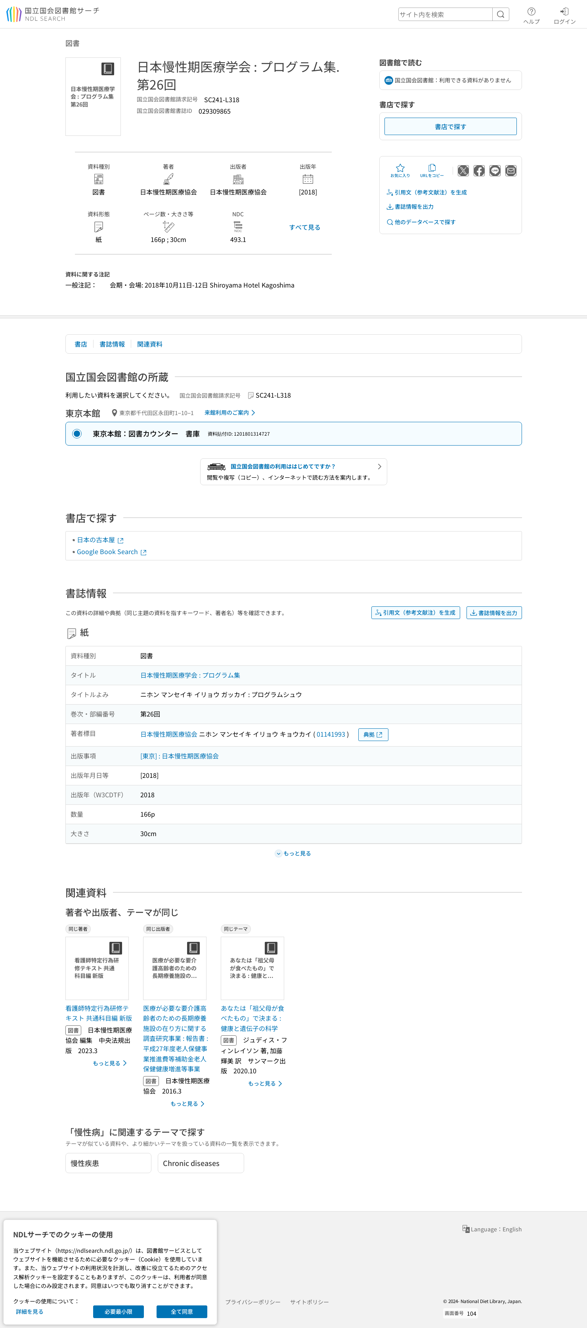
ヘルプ (531, 14)
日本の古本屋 (100, 539)
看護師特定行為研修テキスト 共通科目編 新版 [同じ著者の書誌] (98, 1013)
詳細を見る (30, 1311)
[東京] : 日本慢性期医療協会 (179, 755)
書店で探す (451, 126)
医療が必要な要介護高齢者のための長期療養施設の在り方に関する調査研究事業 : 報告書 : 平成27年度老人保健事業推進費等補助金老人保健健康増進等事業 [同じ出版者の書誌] (175, 1038)
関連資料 (150, 344)
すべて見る (305, 227)
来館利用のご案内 (231, 412)
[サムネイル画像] (98, 968)
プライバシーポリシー (253, 1302)
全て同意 (182, 1311)
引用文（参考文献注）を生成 (426, 192)
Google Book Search (112, 551)
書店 (81, 344)
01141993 (331, 734)
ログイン (565, 14)
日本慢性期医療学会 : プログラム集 (190, 675)
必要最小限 (118, 1311)
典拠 (373, 734)
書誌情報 (112, 344)
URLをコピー (432, 170)
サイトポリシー (309, 1302)
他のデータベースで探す (421, 222)
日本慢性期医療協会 (168, 734)
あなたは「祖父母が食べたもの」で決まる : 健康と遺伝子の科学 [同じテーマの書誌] (252, 1018)
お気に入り (400, 170)
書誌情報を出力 (410, 206)
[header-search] (453, 14)
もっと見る (111, 1063)
